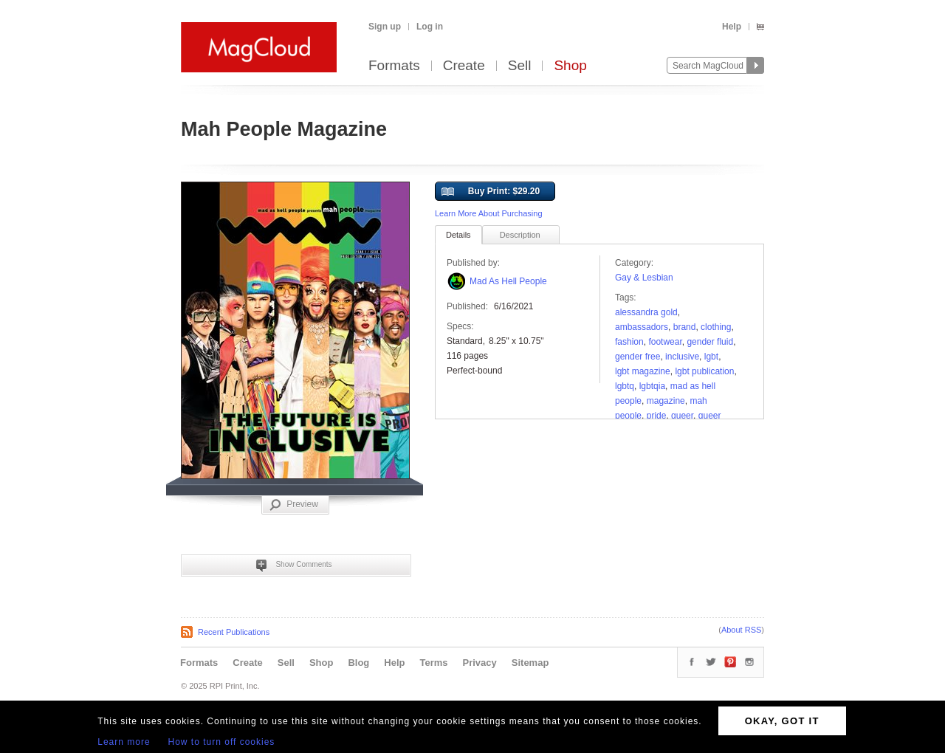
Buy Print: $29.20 (490, 192)
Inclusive (682, 356)
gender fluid (710, 342)
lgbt (711, 356)
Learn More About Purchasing (489, 213)
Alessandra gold (646, 312)
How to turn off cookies (221, 742)
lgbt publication (704, 371)
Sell (520, 66)
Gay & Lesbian (644, 277)
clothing (716, 327)
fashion (629, 342)
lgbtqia (652, 386)
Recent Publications (233, 632)
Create (464, 66)
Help (731, 26)
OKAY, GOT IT (782, 720)
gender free (637, 356)
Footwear (664, 342)
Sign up (384, 26)
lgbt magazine (642, 371)
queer (682, 415)
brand (684, 327)
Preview (293, 505)
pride (657, 415)
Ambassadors (641, 327)
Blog (358, 662)
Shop (570, 66)
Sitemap (530, 662)
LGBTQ (624, 386)
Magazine (666, 401)
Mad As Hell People (508, 281)
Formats (394, 66)
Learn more (123, 742)
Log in (429, 26)
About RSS (741, 629)
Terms (433, 662)
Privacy (480, 662)
